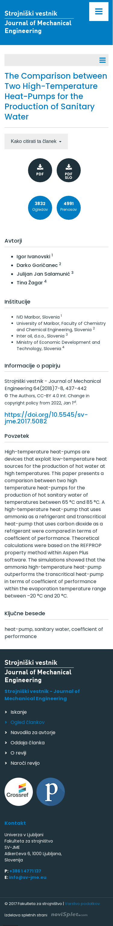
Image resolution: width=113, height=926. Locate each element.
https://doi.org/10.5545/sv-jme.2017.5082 (46, 417)
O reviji (18, 752)
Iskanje (19, 712)
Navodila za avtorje (33, 732)
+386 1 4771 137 (25, 871)
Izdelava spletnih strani (46, 915)
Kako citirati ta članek (34, 141)
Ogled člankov (28, 722)
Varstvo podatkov (82, 903)
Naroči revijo (25, 763)
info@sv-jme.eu (27, 877)
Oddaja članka (28, 742)
